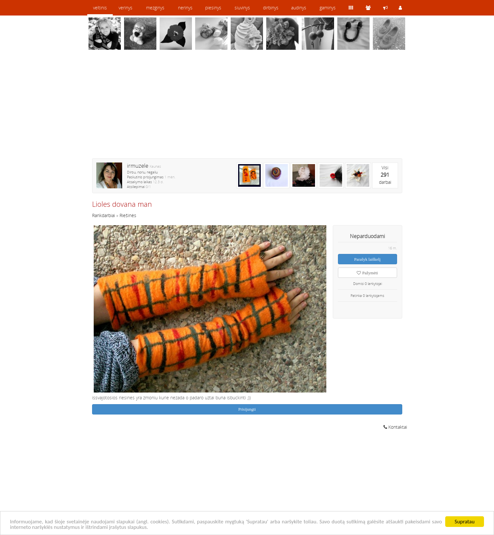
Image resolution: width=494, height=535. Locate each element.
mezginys (155, 8)
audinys (298, 8)
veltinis (100, 8)
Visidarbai (385, 174)
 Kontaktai (395, 427)
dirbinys (271, 8)
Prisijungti (247, 409)
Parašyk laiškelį (367, 259)
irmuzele (137, 165)
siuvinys (242, 8)
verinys (125, 8)
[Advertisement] (247, 108)
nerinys (185, 8)
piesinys (213, 8)
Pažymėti (367, 273)
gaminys (328, 8)
